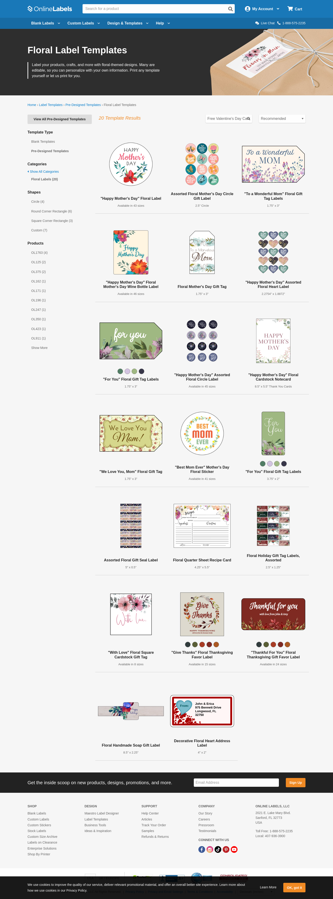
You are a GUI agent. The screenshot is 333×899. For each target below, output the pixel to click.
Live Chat (264, 23)
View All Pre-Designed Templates (60, 119)
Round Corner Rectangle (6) (51, 211)
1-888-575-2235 (291, 23)
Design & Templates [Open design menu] (127, 23)
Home (32, 105)
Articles (147, 819)
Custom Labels (38, 819)
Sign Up (295, 782)
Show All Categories (43, 171)
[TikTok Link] (218, 849)
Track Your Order (154, 825)
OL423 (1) (38, 329)
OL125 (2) (38, 262)
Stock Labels (37, 831)
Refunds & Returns (155, 836)
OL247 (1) (38, 310)
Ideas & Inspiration (97, 831)
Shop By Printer (39, 854)
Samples (148, 831)
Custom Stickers (39, 825)
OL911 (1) (38, 338)
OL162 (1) (38, 281)
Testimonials (207, 831)
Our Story (205, 813)
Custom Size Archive (42, 836)
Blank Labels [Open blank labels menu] (45, 23)
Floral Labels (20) (44, 179)
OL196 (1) (38, 300)
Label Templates (51, 105)
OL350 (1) (38, 319)
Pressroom (206, 825)
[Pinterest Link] (226, 849)
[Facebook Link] (202, 849)
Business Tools (95, 825)
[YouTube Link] (234, 849)
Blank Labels (37, 813)
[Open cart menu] (294, 9)
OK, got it (294, 888)
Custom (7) (39, 230)
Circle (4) (37, 201)
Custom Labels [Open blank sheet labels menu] (84, 23)
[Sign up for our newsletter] (236, 782)
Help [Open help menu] (163, 23)
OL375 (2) (38, 272)
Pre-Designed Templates (83, 105)
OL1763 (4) (39, 252)
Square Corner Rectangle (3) (52, 221)
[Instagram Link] (210, 849)
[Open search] (230, 9)
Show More (39, 348)
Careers (204, 819)
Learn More (268, 887)
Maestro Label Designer (101, 813)
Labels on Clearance (42, 842)
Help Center (150, 813)
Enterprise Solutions (42, 848)
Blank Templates (43, 141)
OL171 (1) (38, 291)
